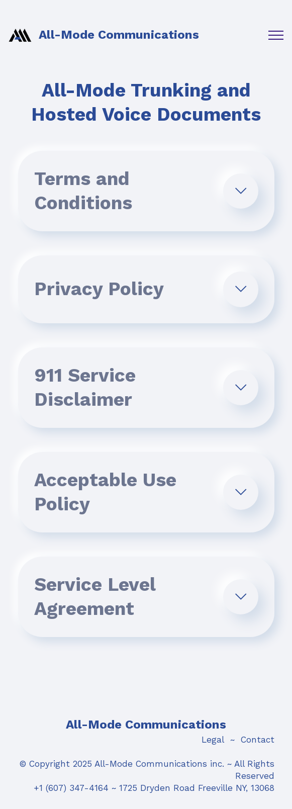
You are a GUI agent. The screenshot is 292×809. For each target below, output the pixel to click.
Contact (257, 740)
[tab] (146, 191)
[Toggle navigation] (276, 35)
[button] (146, 191)
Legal (213, 740)
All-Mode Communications (119, 35)
